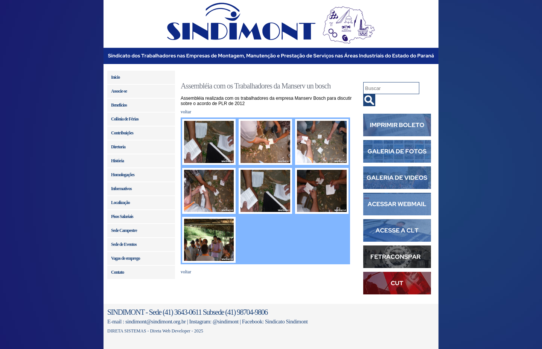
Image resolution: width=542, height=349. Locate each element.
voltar (186, 111)
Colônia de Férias (125, 119)
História (117, 160)
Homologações (122, 174)
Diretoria (118, 146)
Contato (117, 272)
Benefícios (119, 105)
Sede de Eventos (124, 244)
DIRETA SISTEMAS (126, 331)
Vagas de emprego (125, 258)
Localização (120, 202)
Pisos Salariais (122, 216)
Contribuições (122, 133)
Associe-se (119, 91)
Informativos (121, 188)
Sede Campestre (124, 230)
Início (115, 77)
